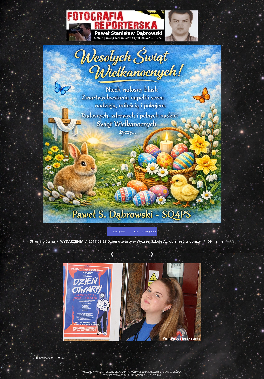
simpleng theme (152, 375)
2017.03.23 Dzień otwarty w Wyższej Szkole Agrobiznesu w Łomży (145, 241)
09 (210, 241)
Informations (44, 357)
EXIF (62, 357)
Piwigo (120, 375)
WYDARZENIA (71, 241)
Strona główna (42, 241)
